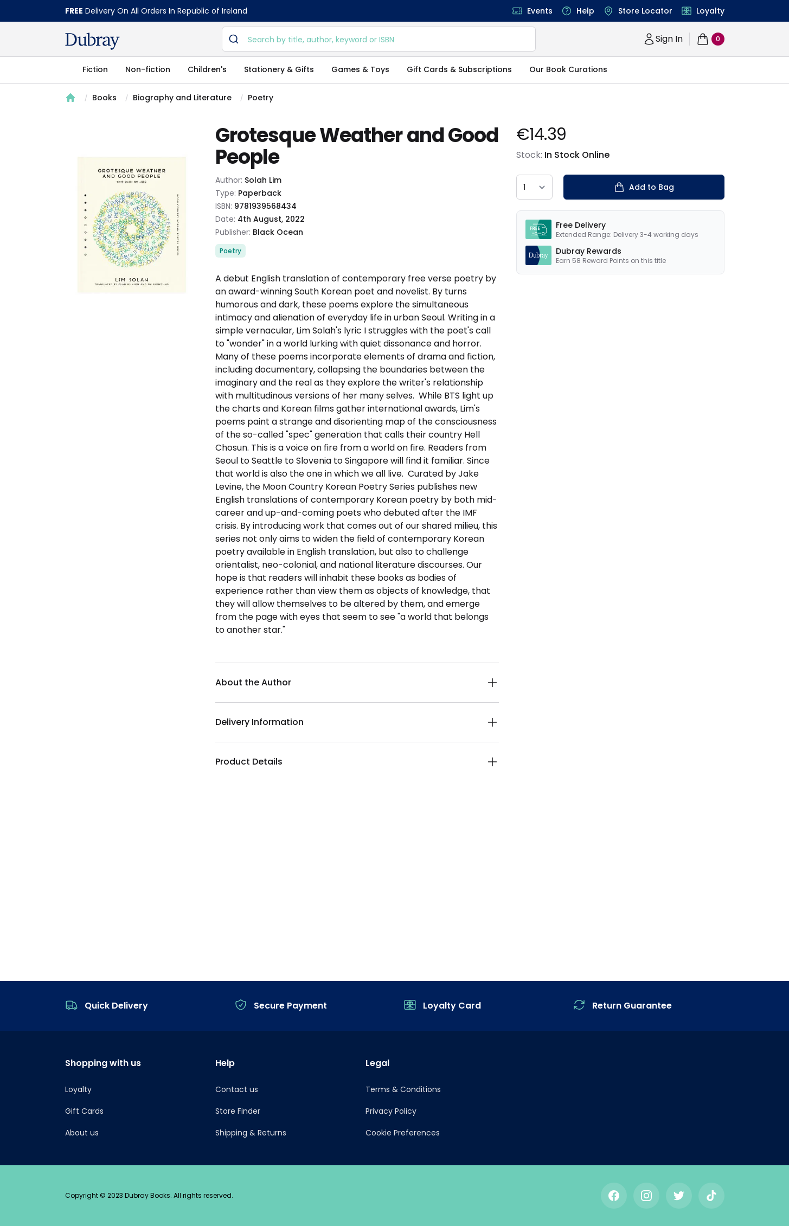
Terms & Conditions (403, 1089)
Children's (207, 69)
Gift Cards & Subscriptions (459, 69)
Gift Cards (84, 1111)
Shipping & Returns (250, 1132)
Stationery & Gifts (279, 69)
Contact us (236, 1089)
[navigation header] (92, 41)
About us (82, 1132)
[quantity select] (534, 187)
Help (585, 10)
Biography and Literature (182, 97)
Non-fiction (147, 69)
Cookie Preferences (402, 1132)
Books (104, 97)
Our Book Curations (568, 69)
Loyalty (710, 10)
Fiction (95, 69)
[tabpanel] (131, 224)
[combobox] (379, 39)
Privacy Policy (390, 1111)
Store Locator (645, 10)
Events (540, 10)
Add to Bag (644, 187)
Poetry (260, 97)
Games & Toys (360, 69)
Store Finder (237, 1111)
